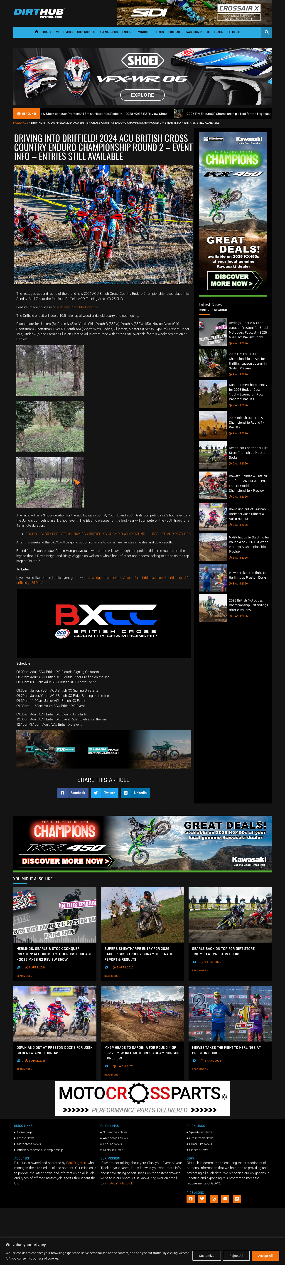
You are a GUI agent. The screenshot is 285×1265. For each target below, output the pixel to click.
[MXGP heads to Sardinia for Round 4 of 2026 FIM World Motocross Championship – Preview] (213, 547)
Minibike (144, 32)
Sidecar (174, 32)
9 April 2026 (238, 343)
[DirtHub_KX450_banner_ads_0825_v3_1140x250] (142, 871)
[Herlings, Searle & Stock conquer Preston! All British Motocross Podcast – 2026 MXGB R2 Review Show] (213, 332)
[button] (73, 793)
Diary (47, 32)
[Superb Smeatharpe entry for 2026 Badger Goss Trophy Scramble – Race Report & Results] (213, 394)
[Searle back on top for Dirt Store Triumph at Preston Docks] (213, 455)
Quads (159, 32)
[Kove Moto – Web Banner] (103, 767)
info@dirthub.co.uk (119, 1183)
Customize (206, 1256)
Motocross (64, 32)
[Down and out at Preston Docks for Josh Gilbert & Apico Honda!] (213, 517)
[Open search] (267, 32)
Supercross (86, 32)
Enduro (127, 32)
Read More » (32, 976)
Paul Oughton (76, 1163)
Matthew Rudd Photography (77, 307)
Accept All (265, 1256)
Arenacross (109, 32)
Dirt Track (215, 32)
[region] (142, 1251)
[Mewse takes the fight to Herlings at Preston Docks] (213, 578)
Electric (233, 32)
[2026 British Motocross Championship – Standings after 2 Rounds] (213, 608)
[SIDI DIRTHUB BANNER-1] (194, 24)
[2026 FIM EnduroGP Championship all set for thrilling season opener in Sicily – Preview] (213, 363)
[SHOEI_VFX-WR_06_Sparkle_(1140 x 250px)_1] (142, 103)
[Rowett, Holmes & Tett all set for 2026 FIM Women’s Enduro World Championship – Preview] (213, 485)
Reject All (236, 1256)
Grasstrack (193, 32)
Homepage (20, 122)
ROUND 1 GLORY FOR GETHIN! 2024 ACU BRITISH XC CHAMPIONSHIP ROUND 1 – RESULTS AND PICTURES (108, 534)
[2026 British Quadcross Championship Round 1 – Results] (213, 425)
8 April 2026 (238, 524)
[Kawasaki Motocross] (233, 295)
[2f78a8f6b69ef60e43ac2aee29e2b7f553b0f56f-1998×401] (142, 1115)
